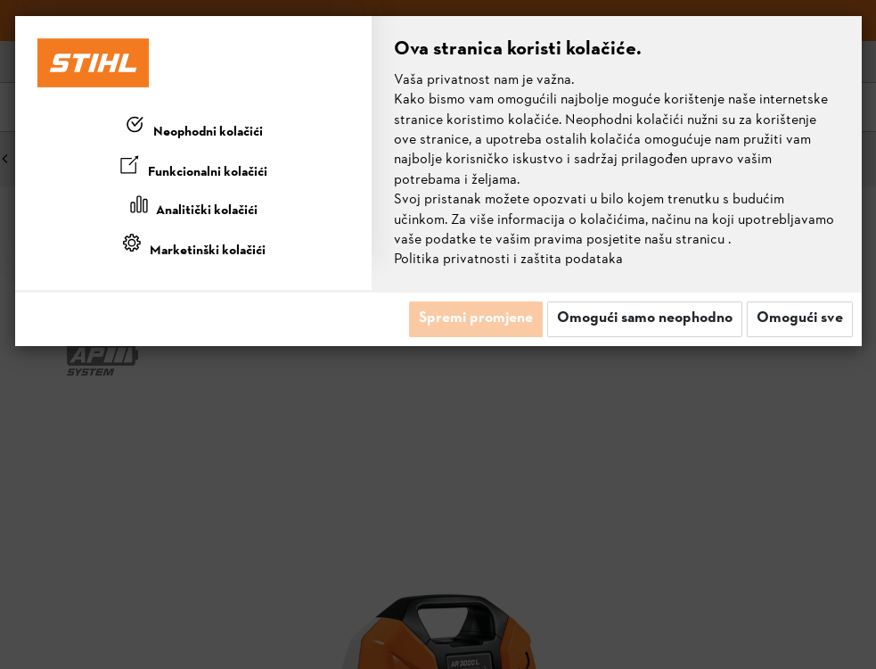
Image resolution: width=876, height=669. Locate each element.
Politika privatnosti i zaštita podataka (508, 259)
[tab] (193, 128)
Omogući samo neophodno (645, 318)
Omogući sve (800, 318)
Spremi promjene (476, 318)
